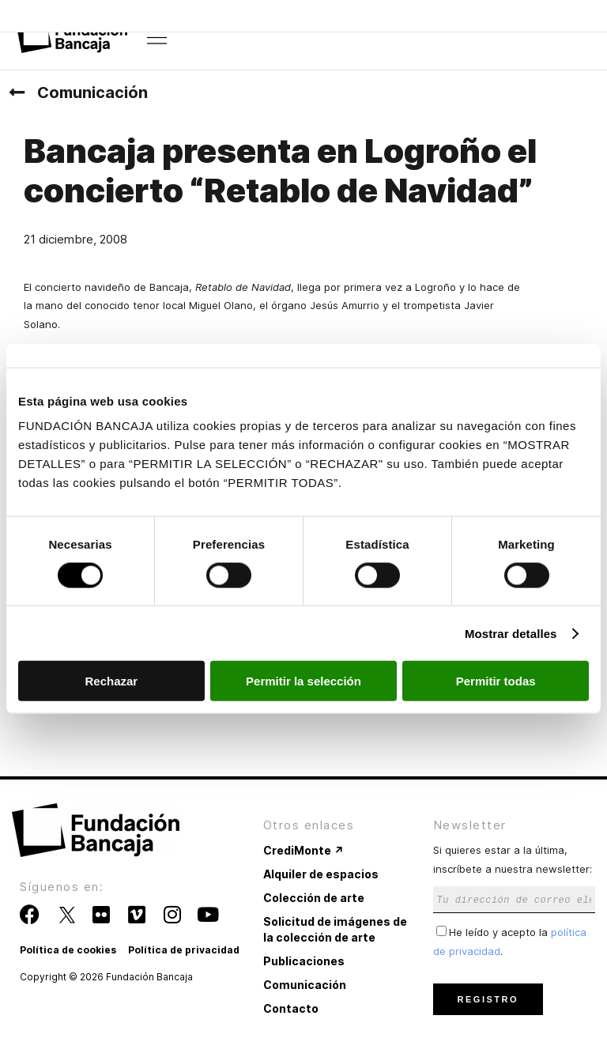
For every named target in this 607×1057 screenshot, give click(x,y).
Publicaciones (304, 961)
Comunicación (92, 92)
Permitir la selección (303, 681)
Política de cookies (68, 950)
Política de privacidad (183, 950)
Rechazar (111, 681)
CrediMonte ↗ (303, 850)
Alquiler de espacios (321, 874)
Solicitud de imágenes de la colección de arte (335, 929)
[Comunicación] (16, 92)
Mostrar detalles (511, 633)
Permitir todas (496, 681)
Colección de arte (313, 897)
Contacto (291, 1008)
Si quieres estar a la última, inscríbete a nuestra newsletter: (514, 874)
